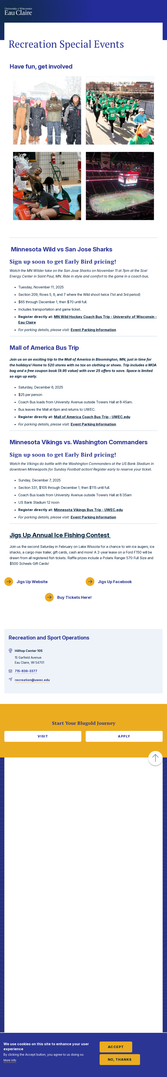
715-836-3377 (26, 671)
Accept (116, 1047)
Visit (43, 736)
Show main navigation (158, 11)
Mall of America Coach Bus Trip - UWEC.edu (92, 417)
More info (9, 1060)
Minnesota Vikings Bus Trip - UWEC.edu (88, 510)
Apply (124, 736)
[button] (155, 758)
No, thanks (120, 1059)
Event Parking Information (93, 330)
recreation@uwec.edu (32, 680)
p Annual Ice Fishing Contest (60, 535)
